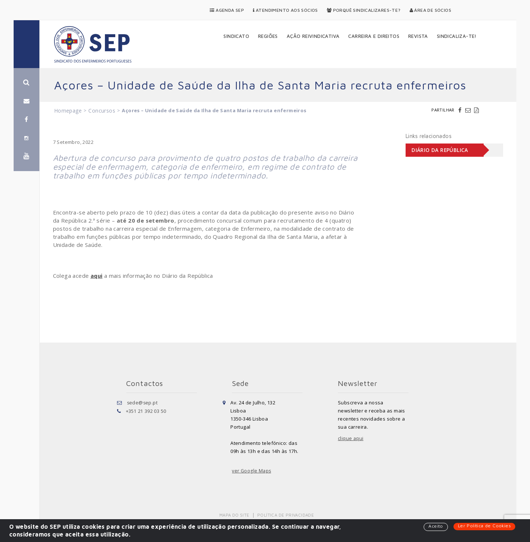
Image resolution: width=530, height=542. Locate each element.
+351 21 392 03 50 (146, 410)
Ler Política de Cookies (483, 526)
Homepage (68, 110)
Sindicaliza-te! (457, 36)
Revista (418, 36)
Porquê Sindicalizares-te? (364, 10)
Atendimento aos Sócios (285, 10)
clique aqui (351, 438)
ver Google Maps (252, 470)
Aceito (433, 526)
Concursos (101, 110)
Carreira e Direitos (373, 36)
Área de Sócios (430, 10)
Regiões (268, 36)
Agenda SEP (227, 10)
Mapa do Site (235, 514)
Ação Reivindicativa (313, 36)
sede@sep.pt (142, 402)
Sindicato (236, 36)
